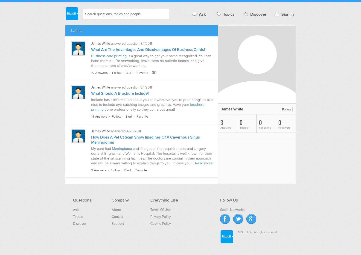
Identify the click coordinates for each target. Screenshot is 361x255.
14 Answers (99, 117)
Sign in (284, 14)
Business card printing (109, 56)
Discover (254, 14)
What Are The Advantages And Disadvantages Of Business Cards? (148, 49)
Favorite (142, 73)
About (116, 210)
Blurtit (71, 14)
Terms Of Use (160, 210)
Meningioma (122, 148)
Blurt (129, 73)
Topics (225, 14)
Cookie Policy (160, 224)
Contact (117, 217)
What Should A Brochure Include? (120, 93)
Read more (204, 163)
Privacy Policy (160, 217)
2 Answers (98, 170)
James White (100, 44)
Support (118, 224)
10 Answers (99, 73)
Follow (116, 73)
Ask (199, 14)
